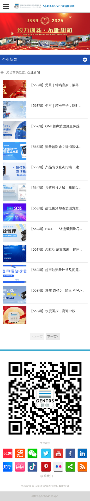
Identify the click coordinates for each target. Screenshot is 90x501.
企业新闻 (33, 72)
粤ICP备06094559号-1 (45, 496)
